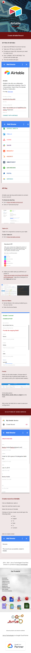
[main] (15, 24)
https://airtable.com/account (15, 202)
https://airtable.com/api (13, 237)
